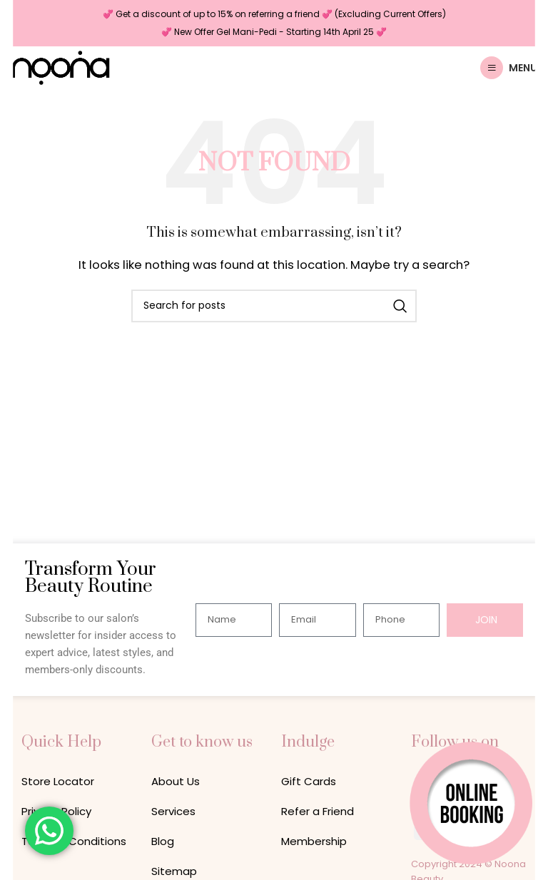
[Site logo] (61, 66)
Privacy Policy (56, 811)
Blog (162, 841)
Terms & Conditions (73, 841)
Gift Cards (308, 781)
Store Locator (57, 781)
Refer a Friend (317, 811)
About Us (175, 781)
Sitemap (174, 871)
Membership (314, 841)
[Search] (274, 306)
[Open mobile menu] (508, 67)
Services (173, 811)
